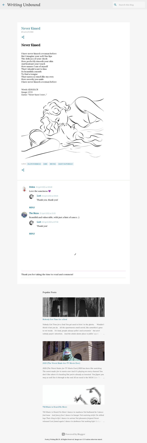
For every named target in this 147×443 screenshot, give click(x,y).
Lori (39, 195)
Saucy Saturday (65, 164)
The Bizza (34, 213)
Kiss (45, 164)
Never (53, 164)
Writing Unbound (23, 4)
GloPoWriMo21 (34, 164)
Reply (32, 207)
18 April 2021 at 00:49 (44, 187)
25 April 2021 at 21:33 (48, 213)
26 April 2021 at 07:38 (50, 222)
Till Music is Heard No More (55, 407)
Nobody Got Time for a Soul (55, 319)
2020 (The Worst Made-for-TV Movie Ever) (61, 363)
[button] (22, 37)
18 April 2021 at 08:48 (50, 196)
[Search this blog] (131, 5)
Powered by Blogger (73, 434)
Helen (32, 187)
